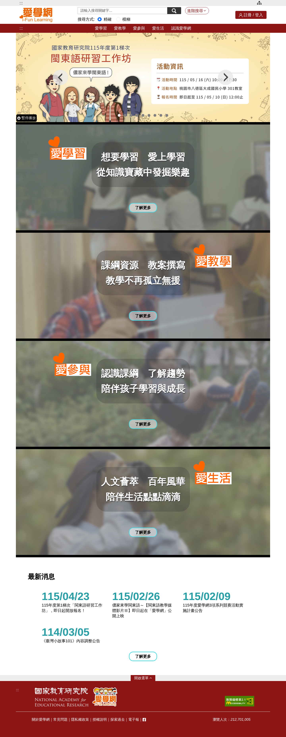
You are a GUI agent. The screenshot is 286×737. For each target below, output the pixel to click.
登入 (259, 15)
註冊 (248, 15)
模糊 (126, 19)
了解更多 (143, 656)
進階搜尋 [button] (195, 11)
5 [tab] (143, 115)
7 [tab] (155, 115)
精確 (108, 19)
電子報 (133, 720)
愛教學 (120, 28)
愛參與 (139, 28)
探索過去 (117, 720)
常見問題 (60, 720)
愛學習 (101, 28)
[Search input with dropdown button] (122, 10)
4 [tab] (137, 115)
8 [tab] (160, 115)
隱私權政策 (80, 720)
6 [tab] (149, 115)
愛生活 (158, 28)
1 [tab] (119, 115)
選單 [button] (145, 678)
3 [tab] (131, 115)
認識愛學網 (181, 28)
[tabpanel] (143, 77)
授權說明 (100, 720)
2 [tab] (125, 115)
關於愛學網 (41, 720)
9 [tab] (166, 115)
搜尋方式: (86, 19)
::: (21, 3)
